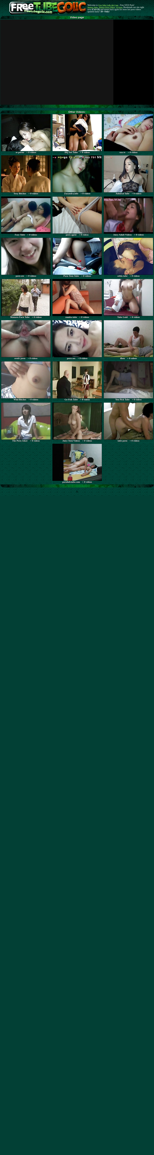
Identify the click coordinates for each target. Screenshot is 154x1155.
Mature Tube (92, 7)
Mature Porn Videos (107, 7)
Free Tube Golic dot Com (108, 5)
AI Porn (119, 7)
